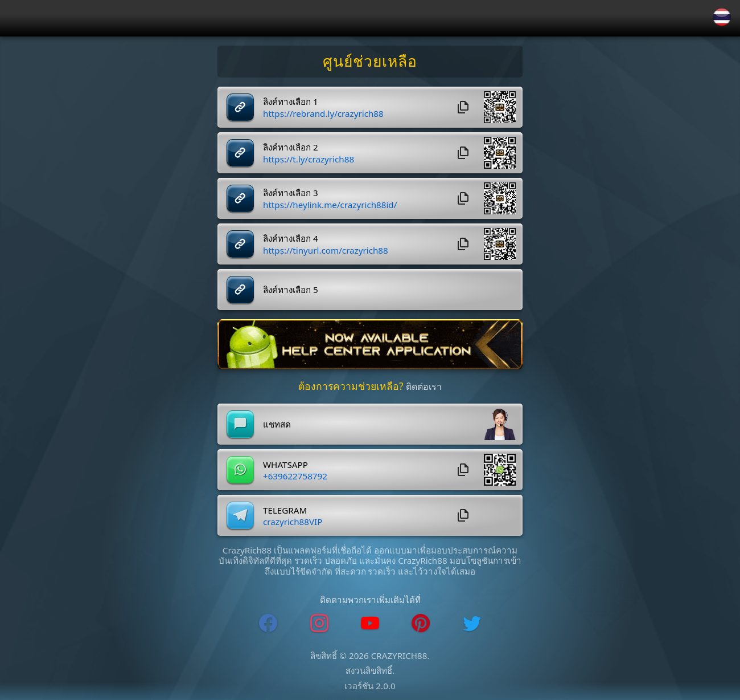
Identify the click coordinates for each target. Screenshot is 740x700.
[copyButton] (463, 107)
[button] (500, 107)
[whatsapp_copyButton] (463, 470)
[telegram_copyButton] (463, 515)
